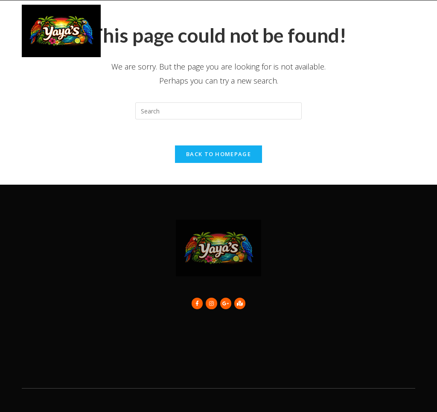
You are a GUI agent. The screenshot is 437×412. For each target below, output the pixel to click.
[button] (408, 31)
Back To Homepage (218, 154)
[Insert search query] (218, 110)
